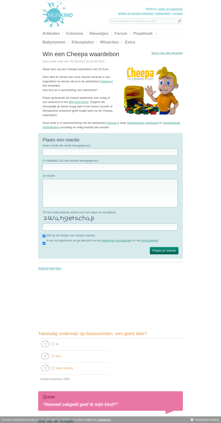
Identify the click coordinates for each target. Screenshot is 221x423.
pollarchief (163, 13)
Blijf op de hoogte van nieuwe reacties (71, 235)
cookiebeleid (104, 419)
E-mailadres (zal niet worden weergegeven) (70, 160)
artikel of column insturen (135, 13)
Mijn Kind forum (79, 102)
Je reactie (49, 175)
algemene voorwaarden (117, 240)
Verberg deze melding (204, 420)
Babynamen (54, 42)
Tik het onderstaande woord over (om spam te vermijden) (79, 212)
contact (178, 13)
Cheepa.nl (106, 81)
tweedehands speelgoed (142, 123)
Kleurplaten (83, 42)
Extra (130, 42)
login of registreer (170, 9)
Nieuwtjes (99, 33)
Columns (74, 33)
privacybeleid (149, 240)
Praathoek (143, 33)
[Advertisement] (71, 301)
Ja (57, 344)
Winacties (109, 42)
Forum (121, 33)
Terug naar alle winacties (167, 53)
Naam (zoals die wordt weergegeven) (66, 145)
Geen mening (64, 368)
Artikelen (51, 33)
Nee (58, 356)
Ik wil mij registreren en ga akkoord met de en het (102, 240)
